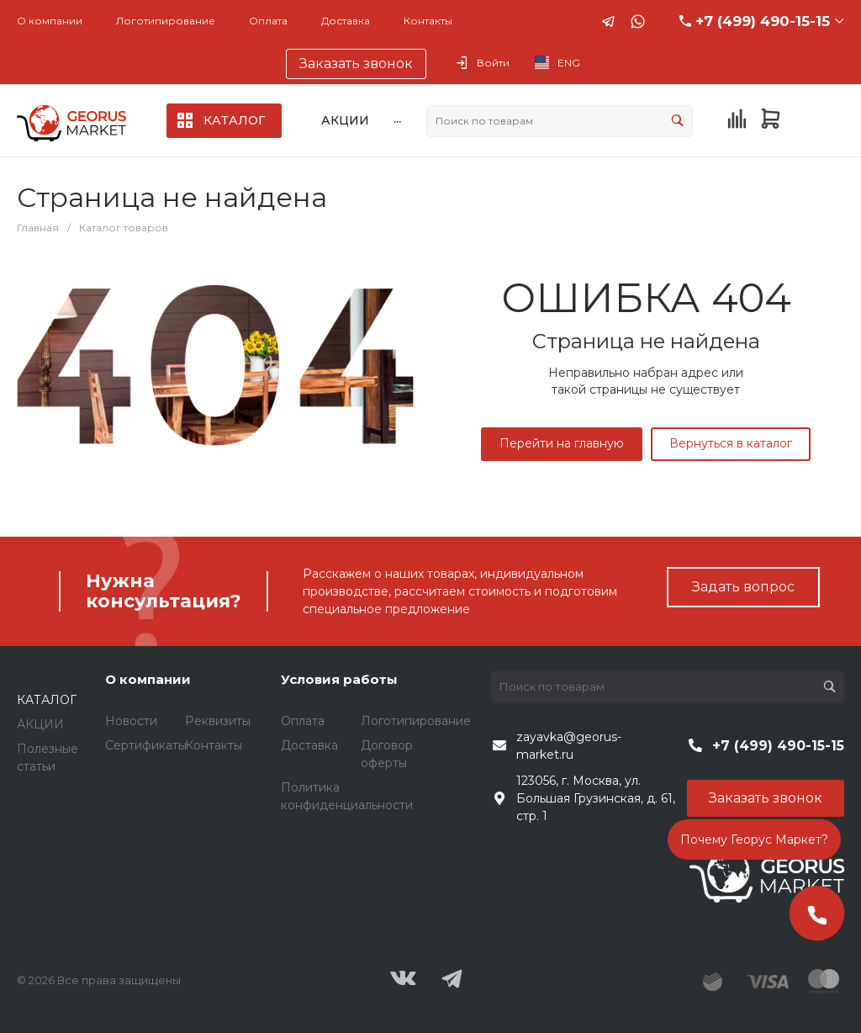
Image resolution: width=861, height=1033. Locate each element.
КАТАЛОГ (47, 699)
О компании (49, 20)
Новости (131, 720)
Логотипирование (165, 20)
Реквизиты (218, 720)
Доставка (345, 20)
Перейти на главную (561, 443)
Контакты (428, 20)
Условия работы (339, 679)
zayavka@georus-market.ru (568, 745)
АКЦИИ (40, 724)
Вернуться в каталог (730, 443)
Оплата (268, 20)
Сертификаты (146, 745)
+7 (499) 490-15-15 (762, 21)
